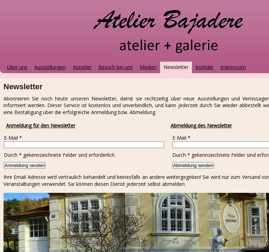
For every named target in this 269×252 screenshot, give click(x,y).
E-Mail (13, 137)
